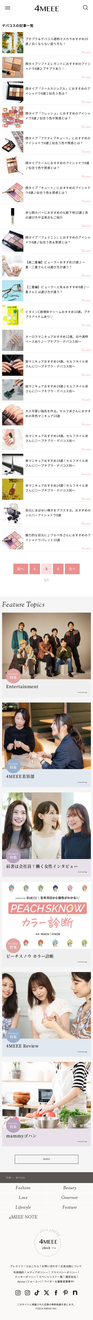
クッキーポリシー (25, 1276)
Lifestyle (23, 1208)
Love (23, 1198)
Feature (69, 1208)
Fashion (23, 1188)
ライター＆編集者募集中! (59, 1281)
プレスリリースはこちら (24, 1266)
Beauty (69, 1188)
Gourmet (69, 1198)
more (46, 1159)
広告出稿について (71, 1266)
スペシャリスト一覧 (51, 1276)
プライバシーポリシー (64, 1272)
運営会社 (70, 1276)
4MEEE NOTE (23, 1217)
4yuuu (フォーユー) (29, 1281)
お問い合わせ (50, 1266)
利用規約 (19, 1272)
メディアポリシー (37, 1272)
